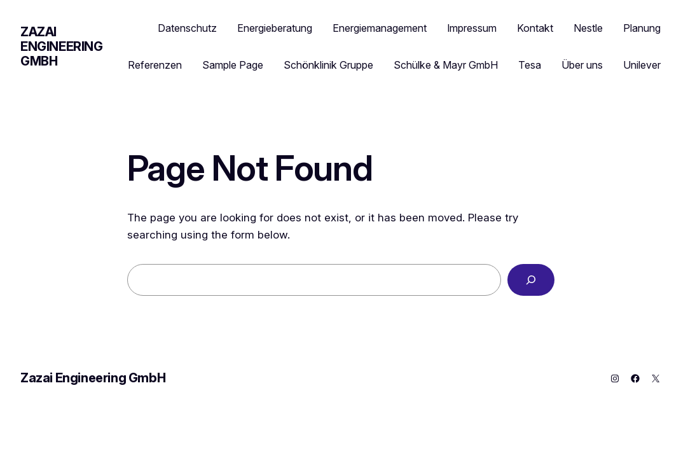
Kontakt (535, 28)
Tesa (529, 65)
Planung (642, 28)
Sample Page (232, 65)
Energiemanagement (380, 28)
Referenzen (155, 65)
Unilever (642, 65)
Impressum (472, 28)
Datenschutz (187, 28)
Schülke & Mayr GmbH (446, 65)
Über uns (582, 65)
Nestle (588, 28)
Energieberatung (274, 28)
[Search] (530, 280)
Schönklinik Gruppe (328, 65)
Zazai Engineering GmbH (61, 46)
